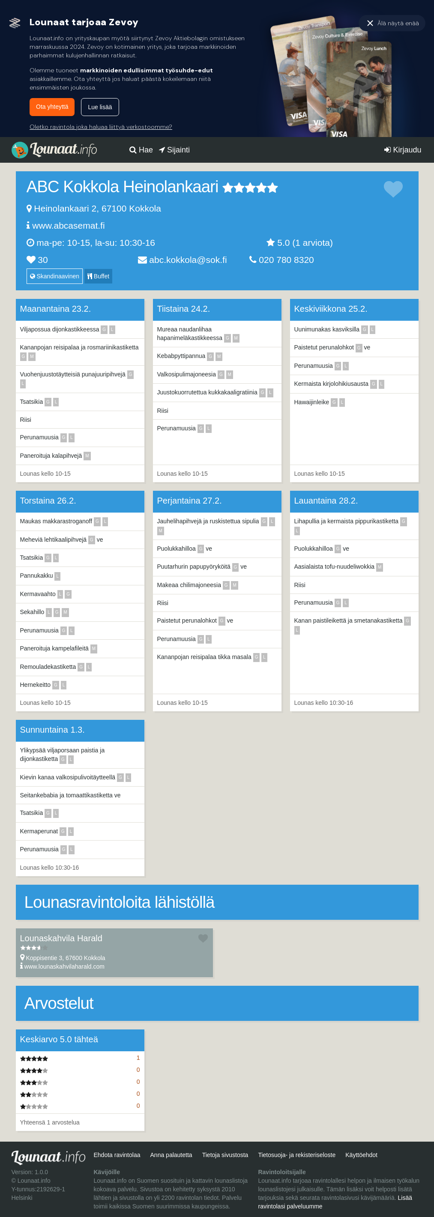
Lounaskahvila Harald (61, 938)
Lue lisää (100, 107)
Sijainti (174, 150)
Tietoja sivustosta (225, 1154)
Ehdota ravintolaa (116, 1154)
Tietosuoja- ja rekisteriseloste (296, 1154)
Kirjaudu (402, 150)
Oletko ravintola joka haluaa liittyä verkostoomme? (101, 127)
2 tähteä (233, 187)
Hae (141, 150)
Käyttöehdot (361, 1154)
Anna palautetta (171, 1154)
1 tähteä (227, 187)
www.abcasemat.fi (68, 225)
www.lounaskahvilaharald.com (64, 966)
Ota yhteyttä (52, 106)
